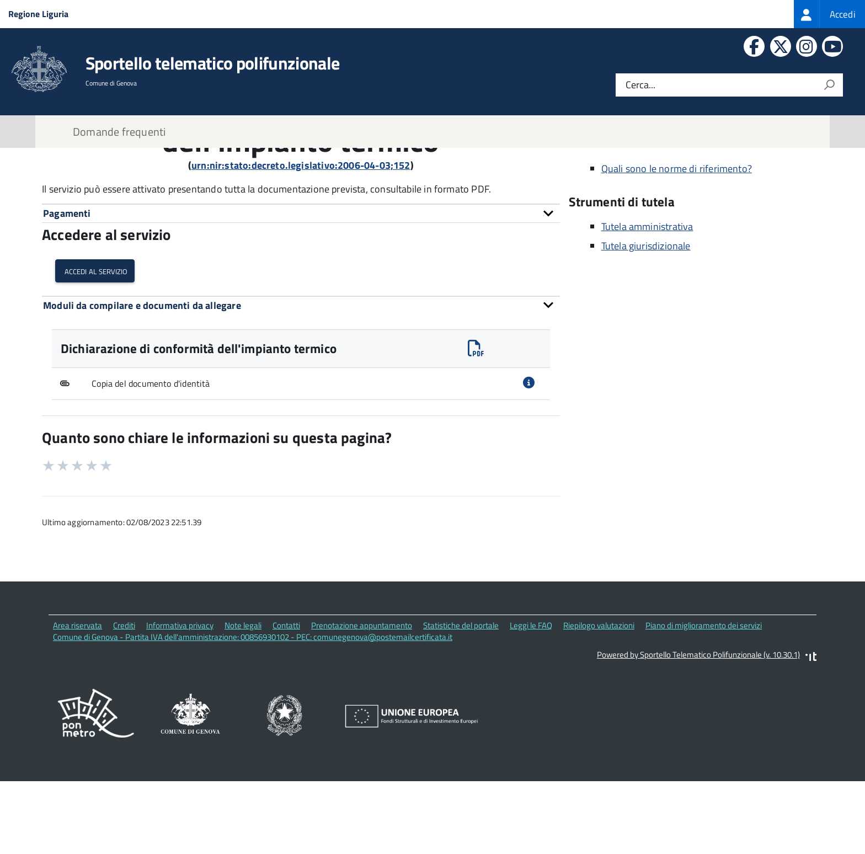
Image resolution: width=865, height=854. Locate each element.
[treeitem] (829, 14)
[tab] (301, 290)
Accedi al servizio (94, 347)
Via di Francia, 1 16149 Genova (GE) (658, 183)
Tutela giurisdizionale (646, 323)
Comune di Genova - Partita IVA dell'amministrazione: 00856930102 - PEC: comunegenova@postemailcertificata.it (252, 714)
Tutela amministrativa (647, 303)
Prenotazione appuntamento (361, 702)
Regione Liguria (38, 13)
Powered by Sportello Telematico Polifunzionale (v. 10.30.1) (698, 731)
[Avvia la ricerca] (829, 85)
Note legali (243, 702)
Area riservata (77, 702)
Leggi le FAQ (531, 702)
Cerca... (640, 85)
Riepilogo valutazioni (598, 702)
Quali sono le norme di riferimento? (676, 245)
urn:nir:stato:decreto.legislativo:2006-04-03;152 (300, 242)
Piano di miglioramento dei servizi (703, 702)
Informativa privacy (179, 702)
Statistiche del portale (461, 702)
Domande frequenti (119, 131)
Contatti (286, 702)
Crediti (124, 702)
